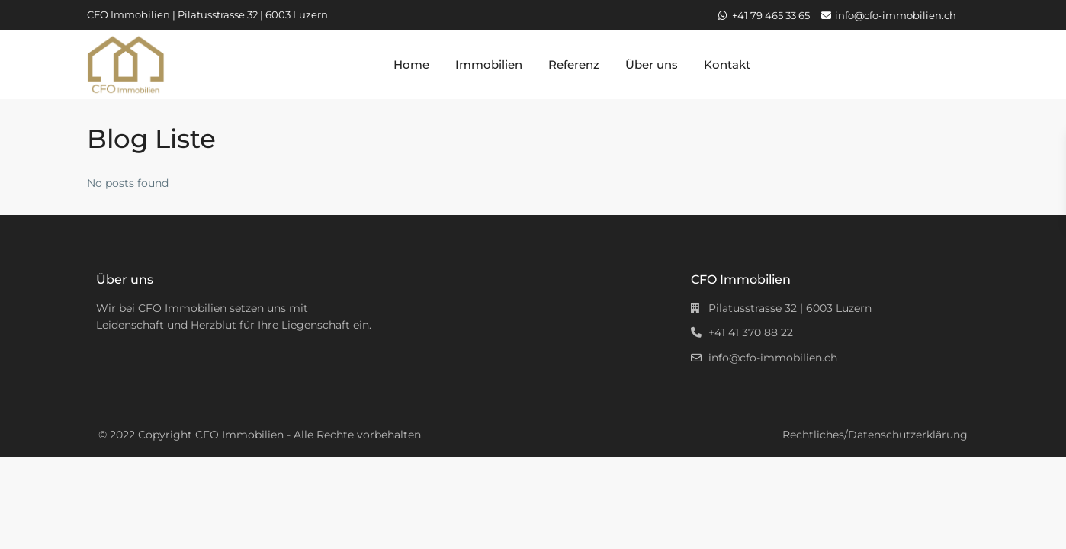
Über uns (651, 64)
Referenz (573, 64)
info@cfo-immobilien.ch (895, 15)
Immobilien (488, 64)
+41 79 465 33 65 (771, 15)
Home (411, 64)
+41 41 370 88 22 (750, 332)
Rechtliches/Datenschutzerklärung (875, 434)
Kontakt (727, 64)
